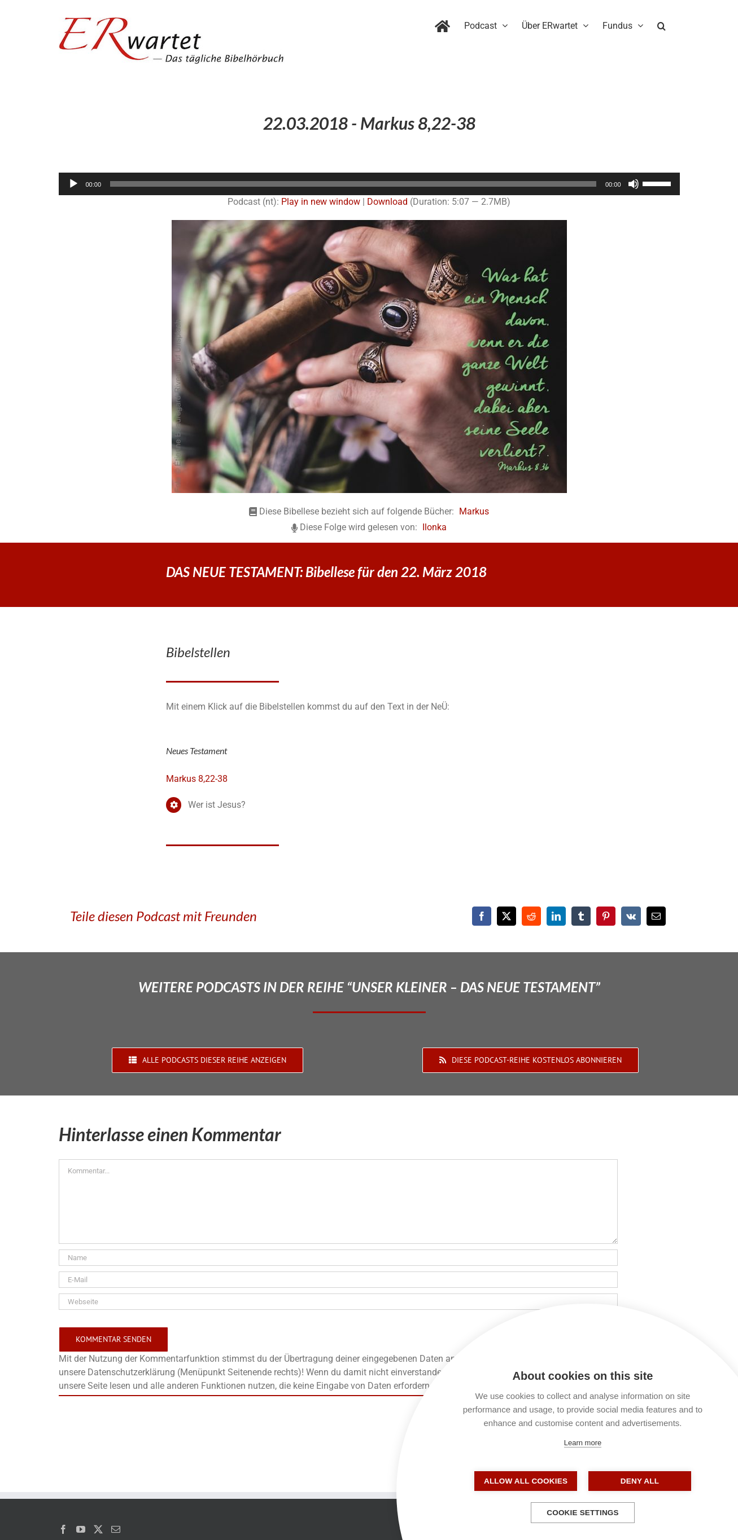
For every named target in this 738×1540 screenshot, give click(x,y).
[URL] (338, 1301)
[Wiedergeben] (73, 184)
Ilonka (434, 527)
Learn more (582, 1442)
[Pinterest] (605, 916)
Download (387, 201)
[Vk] (631, 916)
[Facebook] (481, 916)
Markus (474, 511)
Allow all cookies (526, 1481)
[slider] (353, 184)
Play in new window (320, 201)
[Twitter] (98, 1529)
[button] (661, 23)
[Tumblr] (581, 916)
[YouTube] (80, 1529)
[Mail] (115, 1529)
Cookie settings (583, 1512)
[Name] (338, 1257)
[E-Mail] (656, 916)
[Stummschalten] (633, 184)
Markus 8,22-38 (197, 778)
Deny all (639, 1481)
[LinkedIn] (556, 916)
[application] (369, 184)
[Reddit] (531, 916)
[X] (506, 916)
